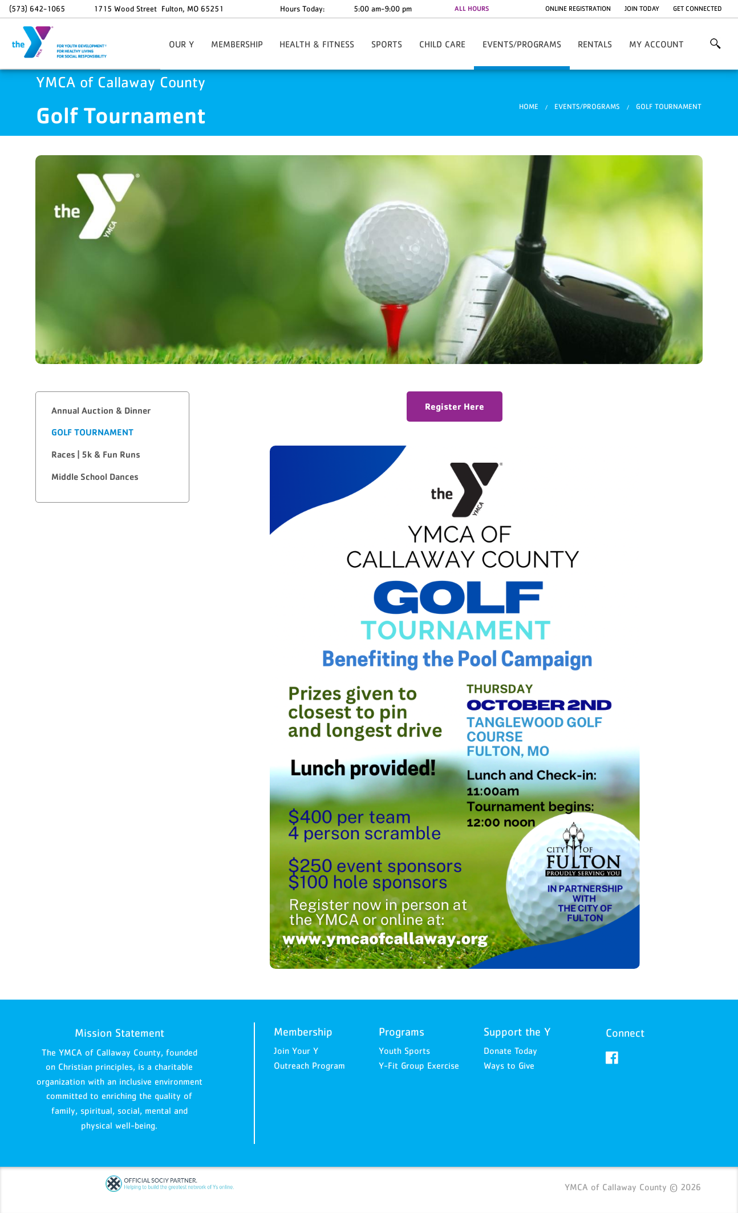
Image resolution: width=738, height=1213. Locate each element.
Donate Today (510, 1051)
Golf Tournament (668, 106)
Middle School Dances (95, 476)
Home (528, 106)
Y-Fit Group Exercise (419, 1065)
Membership (237, 44)
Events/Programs (521, 44)
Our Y (181, 44)
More (715, 44)
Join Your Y (296, 1051)
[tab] (112, 411)
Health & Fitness (316, 44)
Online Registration (578, 9)
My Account (656, 44)
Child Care (442, 44)
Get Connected (697, 9)
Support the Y (517, 1032)
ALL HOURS (472, 9)
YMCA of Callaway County (66, 43)
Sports (386, 44)
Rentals (595, 44)
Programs (401, 1032)
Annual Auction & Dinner (101, 410)
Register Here (454, 406)
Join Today (642, 9)
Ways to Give (509, 1065)
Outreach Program (309, 1065)
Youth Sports (404, 1051)
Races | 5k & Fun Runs (95, 454)
